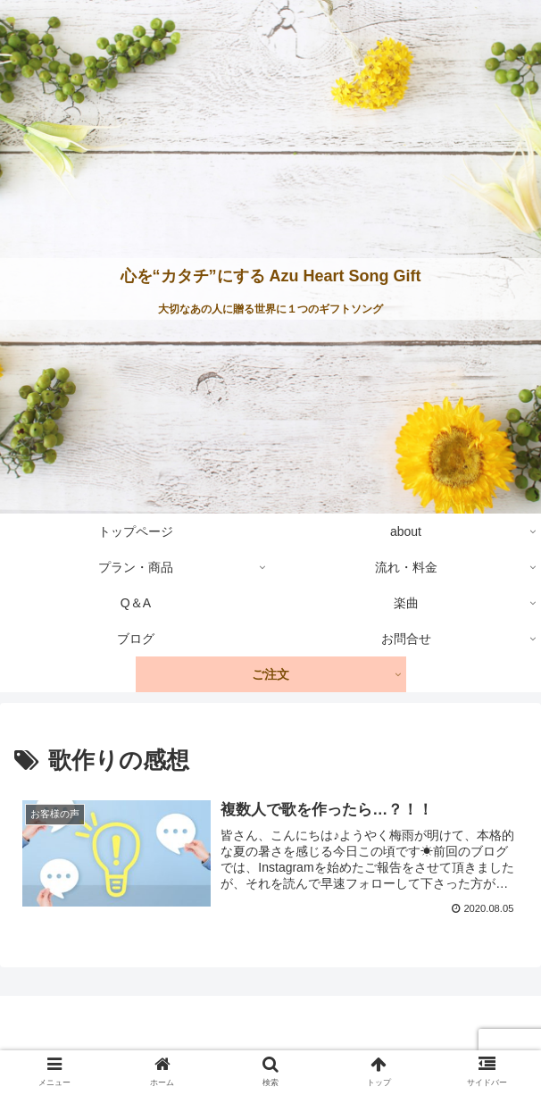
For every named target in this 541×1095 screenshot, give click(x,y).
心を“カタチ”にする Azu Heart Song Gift (271, 276)
